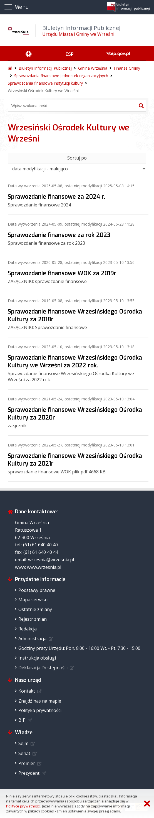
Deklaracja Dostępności (43, 668)
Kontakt (26, 691)
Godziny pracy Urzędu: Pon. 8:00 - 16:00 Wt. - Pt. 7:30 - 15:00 (79, 648)
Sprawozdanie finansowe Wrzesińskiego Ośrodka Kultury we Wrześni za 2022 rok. (75, 361)
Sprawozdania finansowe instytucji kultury (45, 83)
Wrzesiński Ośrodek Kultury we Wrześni (43, 90)
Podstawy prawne (36, 590)
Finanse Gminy (127, 68)
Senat (24, 753)
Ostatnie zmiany (35, 609)
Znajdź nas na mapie (39, 701)
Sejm (23, 743)
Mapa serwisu (33, 600)
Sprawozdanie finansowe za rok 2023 (59, 235)
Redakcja (27, 629)
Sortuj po (77, 158)
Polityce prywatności (23, 806)
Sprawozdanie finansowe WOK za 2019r (62, 273)
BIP (22, 720)
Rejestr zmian (32, 619)
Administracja (32, 638)
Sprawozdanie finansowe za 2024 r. (56, 197)
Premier (26, 763)
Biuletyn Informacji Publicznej (45, 68)
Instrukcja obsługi (37, 658)
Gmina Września (92, 68)
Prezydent (28, 773)
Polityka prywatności (39, 710)
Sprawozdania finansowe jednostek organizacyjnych (61, 75)
